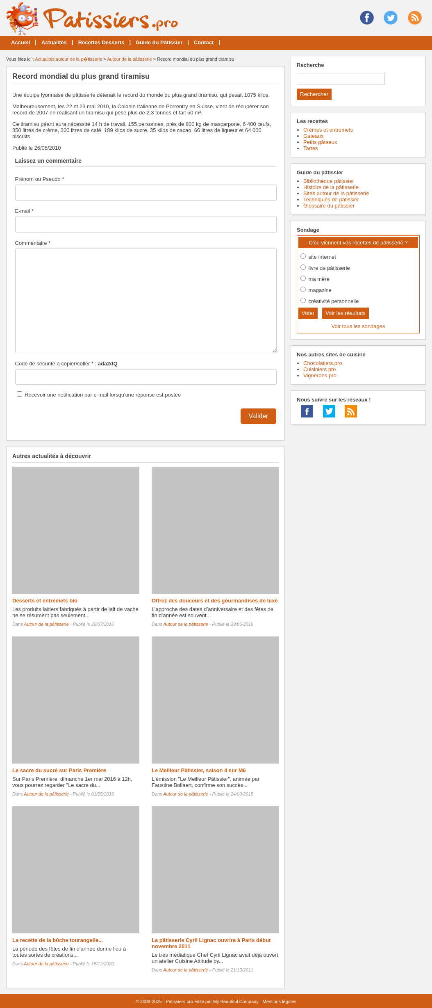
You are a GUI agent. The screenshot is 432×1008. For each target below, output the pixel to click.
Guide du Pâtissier (159, 42)
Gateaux (313, 136)
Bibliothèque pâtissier (328, 181)
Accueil (20, 42)
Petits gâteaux (320, 142)
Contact (204, 42)
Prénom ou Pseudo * (39, 179)
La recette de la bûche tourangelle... (57, 940)
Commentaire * (33, 243)
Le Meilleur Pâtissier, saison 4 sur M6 (199, 770)
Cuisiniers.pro (319, 369)
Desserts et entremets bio (44, 601)
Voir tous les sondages (358, 326)
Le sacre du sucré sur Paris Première (59, 770)
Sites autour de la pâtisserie (336, 193)
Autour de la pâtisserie (129, 59)
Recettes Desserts (101, 42)
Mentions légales (279, 1001)
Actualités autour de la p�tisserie (68, 59)
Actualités (54, 42)
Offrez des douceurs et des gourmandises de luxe (215, 601)
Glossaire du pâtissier (329, 206)
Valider (258, 416)
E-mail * (24, 211)
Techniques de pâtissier (331, 199)
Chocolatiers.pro (322, 363)
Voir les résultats (345, 313)
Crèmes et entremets (328, 130)
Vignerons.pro (320, 375)
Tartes (310, 148)
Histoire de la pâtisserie (331, 187)
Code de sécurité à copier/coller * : (66, 363)
